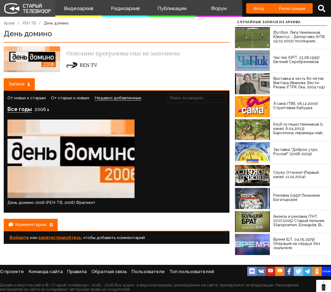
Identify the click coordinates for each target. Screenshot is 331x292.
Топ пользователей (191, 271)
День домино (56, 23)
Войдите (19, 213)
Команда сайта (46, 271)
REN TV (81, 65)
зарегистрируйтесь (59, 213)
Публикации (172, 8)
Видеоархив (78, 8)
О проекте (12, 271)
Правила (77, 271)
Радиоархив (125, 8)
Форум (219, 8)
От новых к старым (26, 99)
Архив (9, 23)
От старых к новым (70, 99)
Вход (259, 8)
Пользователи (148, 271)
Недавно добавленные (118, 99)
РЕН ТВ (29, 23)
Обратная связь (109, 271)
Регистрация (292, 8)
